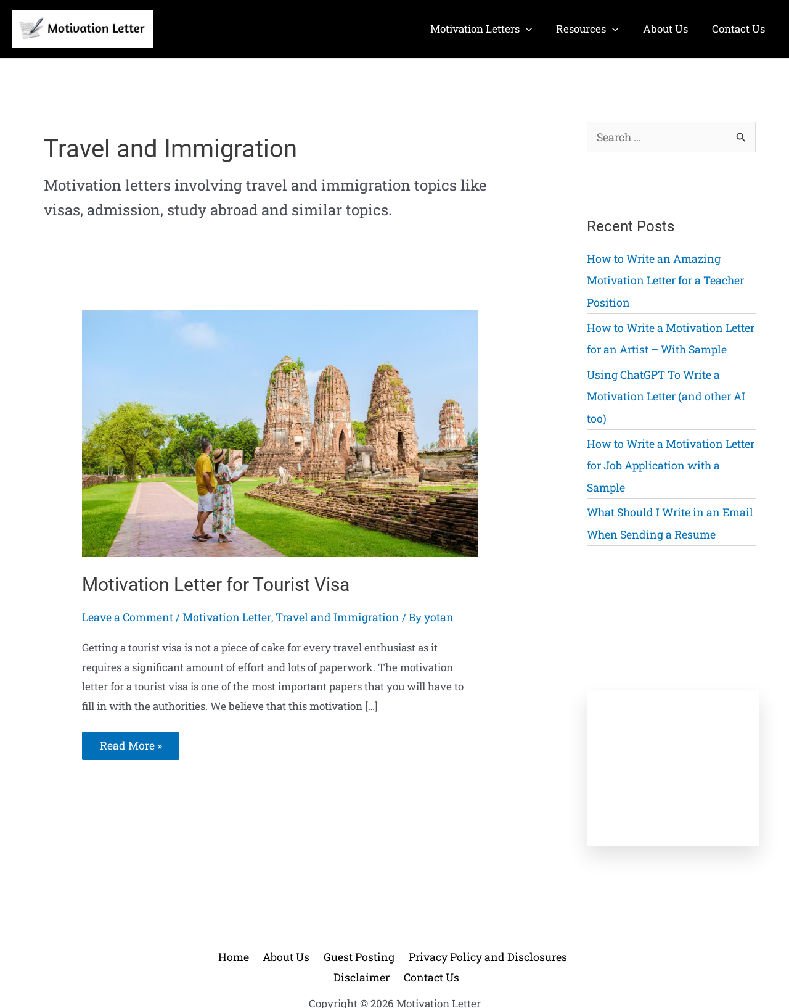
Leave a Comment (126, 616)
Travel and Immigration (325, 616)
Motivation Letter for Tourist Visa (216, 584)
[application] (537, 29)
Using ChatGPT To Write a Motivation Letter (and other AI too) (662, 389)
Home (214, 925)
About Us (262, 925)
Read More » (130, 749)
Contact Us (396, 945)
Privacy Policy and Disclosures (446, 925)
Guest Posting (328, 925)
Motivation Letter (221, 616)
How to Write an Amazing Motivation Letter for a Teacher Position (662, 278)
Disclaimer (557, 925)
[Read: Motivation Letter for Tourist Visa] (279, 432)
